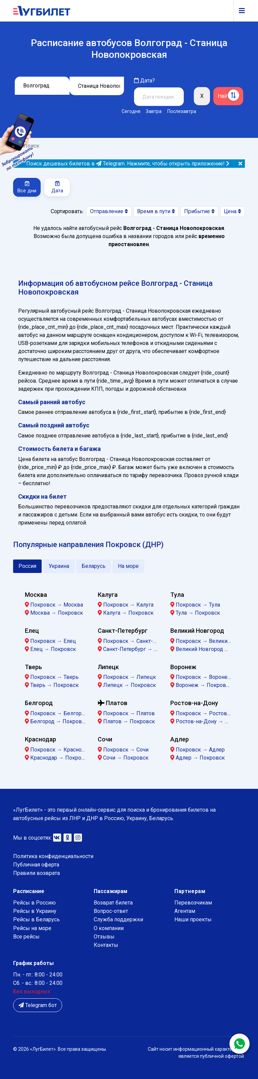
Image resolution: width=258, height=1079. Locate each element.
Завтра (154, 111)
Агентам (184, 911)
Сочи (105, 739)
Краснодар (40, 739)
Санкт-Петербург (122, 630)
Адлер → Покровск (200, 758)
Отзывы (104, 936)
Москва (36, 594)
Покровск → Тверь (54, 677)
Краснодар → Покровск (60, 758)
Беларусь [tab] (93, 566)
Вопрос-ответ (111, 911)
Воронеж (183, 666)
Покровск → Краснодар (60, 749)
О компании (109, 928)
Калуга (108, 594)
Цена (232, 211)
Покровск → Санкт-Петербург (141, 641)
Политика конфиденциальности (53, 856)
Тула (177, 594)
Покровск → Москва (56, 605)
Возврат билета (113, 902)
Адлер (179, 739)
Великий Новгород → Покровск (216, 649)
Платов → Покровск (129, 721)
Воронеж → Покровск (204, 685)
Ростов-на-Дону (194, 702)
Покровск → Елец (53, 641)
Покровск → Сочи (125, 749)
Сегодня (131, 111)
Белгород (39, 702)
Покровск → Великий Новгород (216, 641)
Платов (112, 702)
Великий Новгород (197, 630)
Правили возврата (36, 873)
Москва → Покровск (56, 613)
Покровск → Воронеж (204, 677)
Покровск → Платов (129, 713)
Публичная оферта (36, 864)
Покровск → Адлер (200, 749)
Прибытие (199, 211)
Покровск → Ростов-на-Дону (213, 713)
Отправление (109, 211)
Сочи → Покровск (125, 758)
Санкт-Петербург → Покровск (141, 649)
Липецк (108, 666)
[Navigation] (239, 11)
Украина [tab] (59, 566)
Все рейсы (26, 936)
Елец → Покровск (53, 649)
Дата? (144, 80)
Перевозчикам (193, 902)
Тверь (33, 666)
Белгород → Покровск (59, 721)
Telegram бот (37, 1005)
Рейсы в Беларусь (36, 919)
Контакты (106, 945)
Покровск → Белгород (59, 713)
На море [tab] (128, 566)
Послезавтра (181, 111)
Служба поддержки (118, 919)
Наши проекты (193, 919)
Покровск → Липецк (129, 677)
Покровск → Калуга (128, 605)
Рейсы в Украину (34, 911)
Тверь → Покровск (54, 685)
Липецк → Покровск (129, 685)
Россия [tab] (27, 566)
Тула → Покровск (198, 613)
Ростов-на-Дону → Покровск (213, 721)
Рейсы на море (32, 928)
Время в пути (156, 211)
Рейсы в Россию (34, 902)
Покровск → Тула (198, 605)
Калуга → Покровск (128, 613)
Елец (32, 630)
